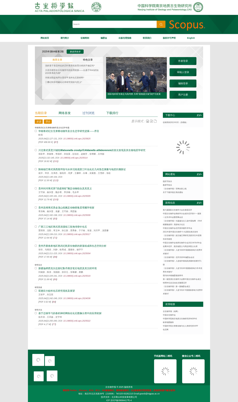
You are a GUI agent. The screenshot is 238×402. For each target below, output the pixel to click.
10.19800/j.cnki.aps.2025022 (76, 321)
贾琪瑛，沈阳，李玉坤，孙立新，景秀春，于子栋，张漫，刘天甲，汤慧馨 (73, 230)
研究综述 (38, 287)
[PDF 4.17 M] (44, 324)
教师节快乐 (167, 185)
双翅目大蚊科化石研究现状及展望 (56, 291)
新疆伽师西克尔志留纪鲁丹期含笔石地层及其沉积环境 (67, 268)
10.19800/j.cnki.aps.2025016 (76, 276)
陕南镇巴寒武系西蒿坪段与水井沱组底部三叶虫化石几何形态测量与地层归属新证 (82, 169)
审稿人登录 (183, 72)
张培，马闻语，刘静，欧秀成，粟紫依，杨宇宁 (60, 249)
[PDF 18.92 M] (45, 161)
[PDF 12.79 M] (45, 199)
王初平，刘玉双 (45, 294)
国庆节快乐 (167, 181)
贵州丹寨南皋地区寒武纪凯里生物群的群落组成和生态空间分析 (72, 246)
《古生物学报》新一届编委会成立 (176, 286)
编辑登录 (183, 83)
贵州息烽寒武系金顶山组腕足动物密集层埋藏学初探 (66, 207)
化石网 (165, 330)
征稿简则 (85, 38)
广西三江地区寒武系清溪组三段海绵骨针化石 (62, 226)
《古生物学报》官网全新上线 (175, 189)
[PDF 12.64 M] (45, 238)
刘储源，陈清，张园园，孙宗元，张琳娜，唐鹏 (60, 272)
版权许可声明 (169, 38)
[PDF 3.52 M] (44, 302)
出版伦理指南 (125, 38)
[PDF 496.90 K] (45, 142)
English (191, 38)
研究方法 (38, 310)
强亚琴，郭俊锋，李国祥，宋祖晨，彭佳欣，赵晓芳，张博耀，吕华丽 (71, 154)
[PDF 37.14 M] (45, 218)
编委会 (104, 38)
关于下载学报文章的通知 (173, 192)
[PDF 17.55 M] (45, 257)
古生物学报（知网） (171, 311)
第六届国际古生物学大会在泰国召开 (177, 210)
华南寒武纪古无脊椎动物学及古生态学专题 (52, 128)
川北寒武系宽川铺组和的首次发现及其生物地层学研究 (91, 150)
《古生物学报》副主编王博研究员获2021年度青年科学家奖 (182, 237)
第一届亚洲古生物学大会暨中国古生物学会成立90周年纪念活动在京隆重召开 (182, 281)
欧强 (40, 135)
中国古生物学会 (169, 315)
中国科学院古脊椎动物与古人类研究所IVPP (180, 326)
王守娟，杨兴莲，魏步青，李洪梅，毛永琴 (58, 192)
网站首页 (45, 38)
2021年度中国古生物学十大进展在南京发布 (180, 232)
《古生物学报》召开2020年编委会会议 (178, 257)
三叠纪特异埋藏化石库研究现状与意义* (63, 82)
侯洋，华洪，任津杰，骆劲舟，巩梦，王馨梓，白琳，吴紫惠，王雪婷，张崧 (74, 173)
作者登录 (183, 61)
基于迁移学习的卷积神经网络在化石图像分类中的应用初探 (70, 313)
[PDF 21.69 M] (45, 279)
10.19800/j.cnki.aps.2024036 (76, 298)
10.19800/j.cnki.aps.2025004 (76, 253)
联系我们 (147, 38)
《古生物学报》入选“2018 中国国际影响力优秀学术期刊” (183, 292)
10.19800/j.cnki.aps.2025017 (76, 234)
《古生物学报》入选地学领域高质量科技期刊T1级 (182, 263)
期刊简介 (65, 38)
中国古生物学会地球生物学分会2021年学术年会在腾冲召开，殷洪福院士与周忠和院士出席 (182, 244)
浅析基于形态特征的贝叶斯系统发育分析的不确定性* (70, 65)
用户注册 (183, 94)
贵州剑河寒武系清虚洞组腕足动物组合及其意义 (65, 188)
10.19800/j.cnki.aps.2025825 (76, 138)
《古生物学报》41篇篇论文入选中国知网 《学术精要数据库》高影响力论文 (182, 223)
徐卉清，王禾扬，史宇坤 (50, 317)
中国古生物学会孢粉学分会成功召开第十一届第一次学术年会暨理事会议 (182, 215)
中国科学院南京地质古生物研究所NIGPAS (180, 319)
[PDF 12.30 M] (45, 180)
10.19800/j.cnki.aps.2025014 (73, 158)
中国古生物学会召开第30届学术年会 (177, 228)
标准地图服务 (168, 322)
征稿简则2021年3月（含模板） (175, 122)
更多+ (199, 115)
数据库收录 (75, 51)
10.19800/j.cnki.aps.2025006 (76, 215)
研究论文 (38, 265)
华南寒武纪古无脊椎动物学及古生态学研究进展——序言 (68, 131)
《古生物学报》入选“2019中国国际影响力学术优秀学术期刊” (182, 270)
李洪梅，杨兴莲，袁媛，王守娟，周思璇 (57, 211)
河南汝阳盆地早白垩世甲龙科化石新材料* (64, 77)
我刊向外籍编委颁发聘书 (173, 275)
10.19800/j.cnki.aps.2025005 (76, 196)
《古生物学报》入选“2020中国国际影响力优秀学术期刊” (182, 252)
